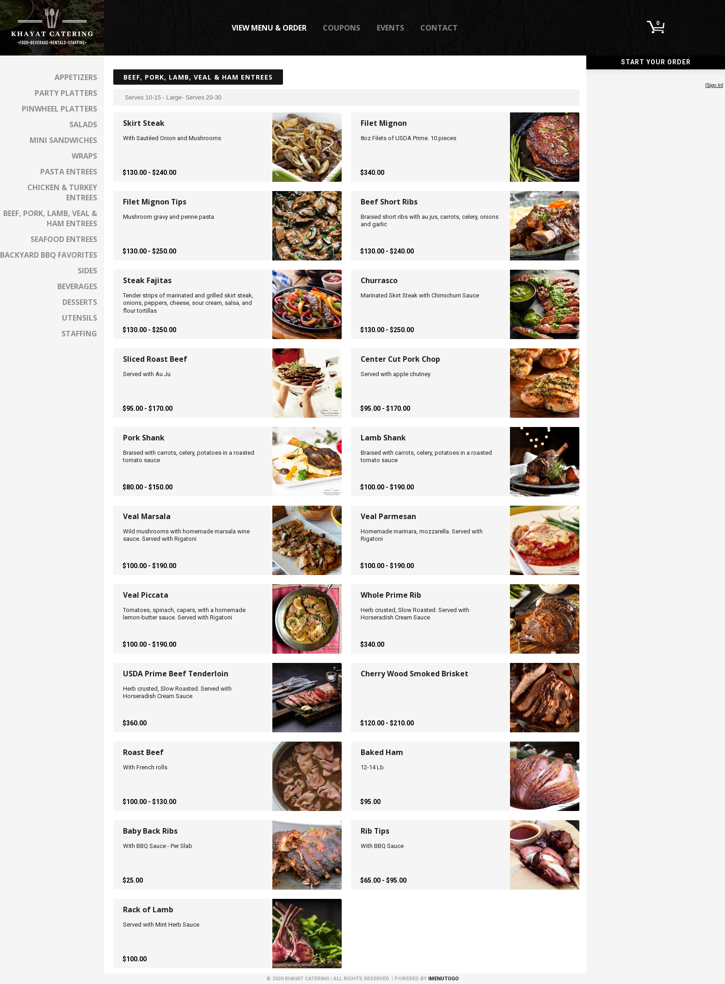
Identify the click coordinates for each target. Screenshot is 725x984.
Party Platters (66, 93)
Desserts (79, 302)
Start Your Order (656, 62)
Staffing (79, 333)
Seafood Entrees (64, 239)
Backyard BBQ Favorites (48, 255)
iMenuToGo (443, 979)
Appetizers (76, 77)
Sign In (714, 85)
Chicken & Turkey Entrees (62, 192)
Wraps (84, 156)
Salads (83, 124)
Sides (87, 271)
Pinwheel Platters (59, 109)
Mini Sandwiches (63, 140)
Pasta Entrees (68, 172)
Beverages (77, 286)
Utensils (79, 318)
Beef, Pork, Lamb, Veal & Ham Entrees (50, 218)
